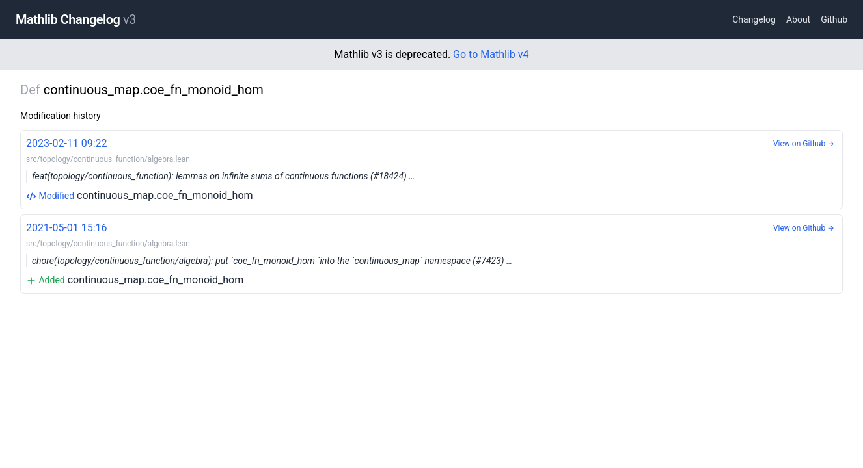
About (798, 19)
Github (834, 19)
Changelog (754, 19)
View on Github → (803, 143)
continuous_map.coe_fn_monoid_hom (431, 169)
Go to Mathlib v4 (490, 54)
